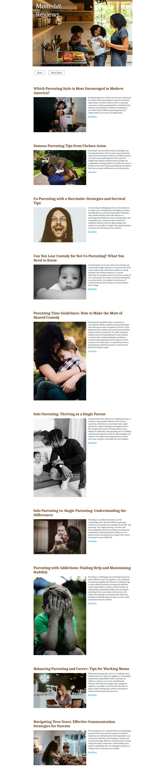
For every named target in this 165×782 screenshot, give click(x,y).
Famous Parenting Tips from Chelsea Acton (70, 146)
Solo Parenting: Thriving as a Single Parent (69, 414)
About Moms (56, 73)
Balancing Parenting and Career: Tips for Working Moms (81, 669)
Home (39, 73)
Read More (92, 116)
